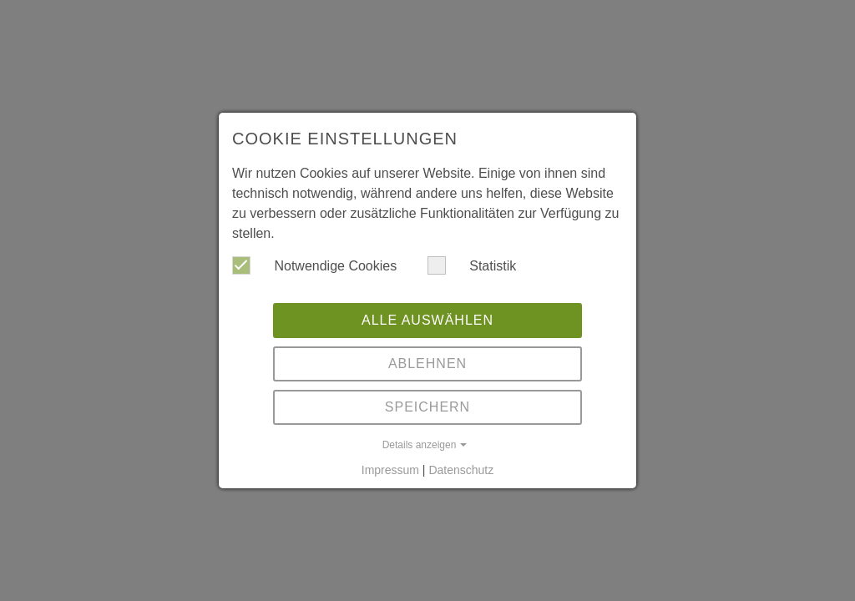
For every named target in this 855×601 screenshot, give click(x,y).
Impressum (390, 470)
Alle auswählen (427, 320)
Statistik (472, 265)
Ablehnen (427, 363)
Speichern (427, 407)
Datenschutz (460, 470)
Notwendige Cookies (314, 265)
